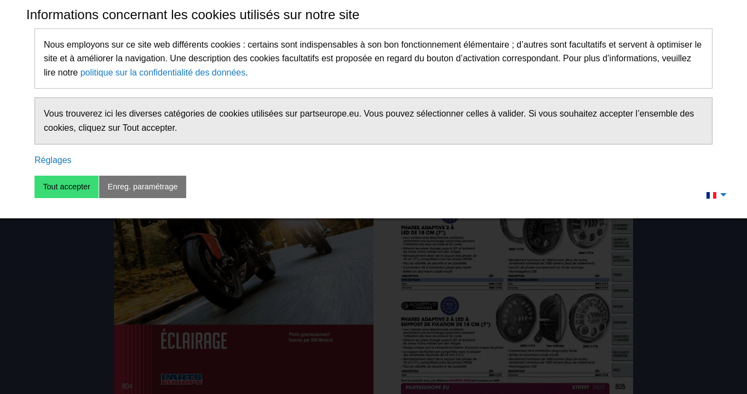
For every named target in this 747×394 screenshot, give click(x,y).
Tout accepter (66, 186)
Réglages (53, 160)
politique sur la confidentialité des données (163, 72)
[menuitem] (713, 194)
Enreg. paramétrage (143, 186)
